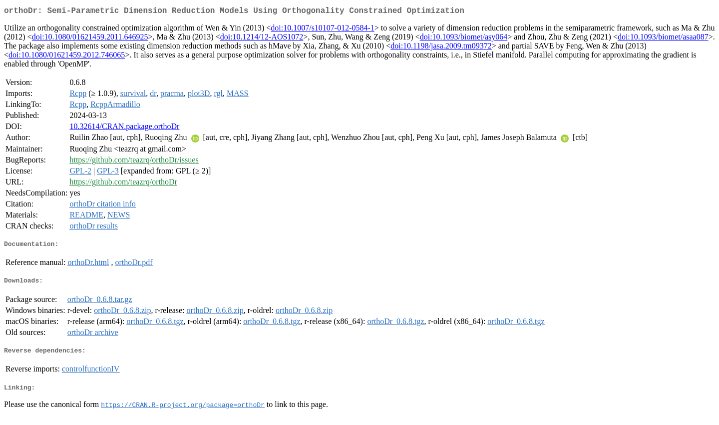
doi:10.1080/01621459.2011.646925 (90, 38)
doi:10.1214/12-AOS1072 (262, 38)
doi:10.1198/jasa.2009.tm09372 (441, 48)
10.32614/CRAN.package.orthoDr (124, 128)
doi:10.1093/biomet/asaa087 (663, 38)
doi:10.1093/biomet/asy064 (464, 38)
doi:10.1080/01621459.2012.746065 (66, 56)
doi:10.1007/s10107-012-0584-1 (322, 30)
